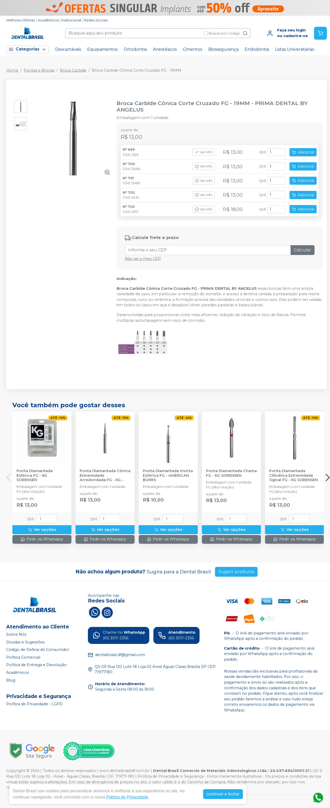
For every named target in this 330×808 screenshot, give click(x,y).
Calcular (302, 250)
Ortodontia (135, 49)
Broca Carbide (73, 70)
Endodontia (257, 49)
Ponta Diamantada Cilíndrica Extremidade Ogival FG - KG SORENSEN (293, 475)
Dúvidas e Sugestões (25, 642)
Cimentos (192, 49)
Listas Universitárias (294, 49)
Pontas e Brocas (39, 70)
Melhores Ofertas (20, 20)
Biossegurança (223, 49)
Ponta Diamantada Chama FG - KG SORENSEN (231, 473)
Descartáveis (68, 49)
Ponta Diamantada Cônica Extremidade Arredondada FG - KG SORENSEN (105, 475)
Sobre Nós (16, 634)
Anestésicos (165, 49)
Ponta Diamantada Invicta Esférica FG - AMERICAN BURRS (168, 475)
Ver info (203, 152)
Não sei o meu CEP (143, 258)
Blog (10, 680)
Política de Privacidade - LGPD (34, 704)
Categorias (28, 49)
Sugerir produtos (236, 571)
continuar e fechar (223, 794)
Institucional (71, 20)
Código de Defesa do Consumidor (37, 649)
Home (12, 70)
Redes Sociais (96, 20)
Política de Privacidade (127, 797)
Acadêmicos (48, 20)
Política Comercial (23, 657)
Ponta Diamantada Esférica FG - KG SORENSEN (34, 475)
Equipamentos (102, 49)
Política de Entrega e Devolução (36, 665)
